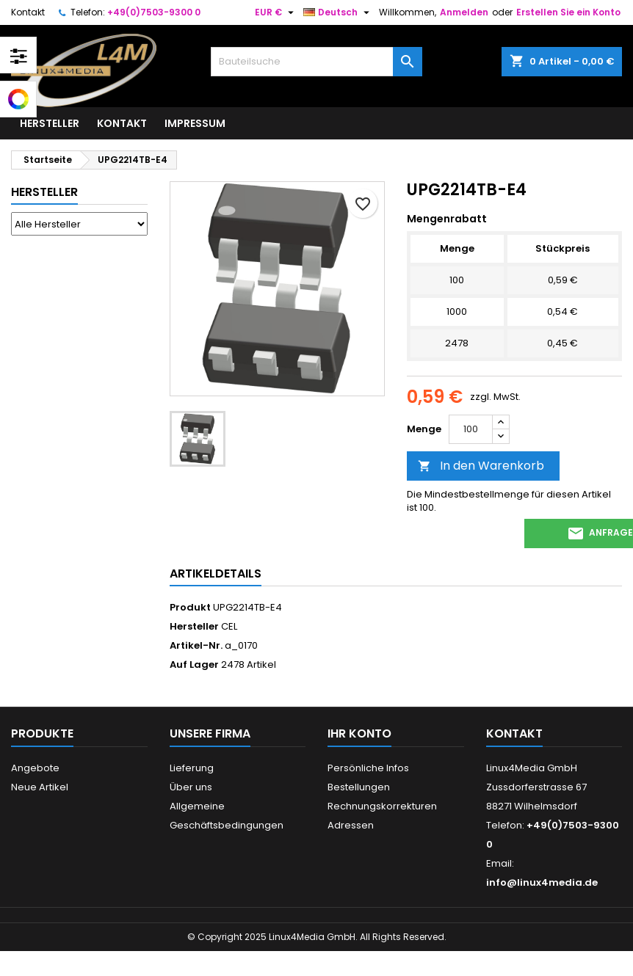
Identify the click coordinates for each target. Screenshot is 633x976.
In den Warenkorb (481, 465)
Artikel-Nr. (196, 645)
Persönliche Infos (368, 768)
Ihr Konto (359, 733)
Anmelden (464, 12)
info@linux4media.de (542, 882)
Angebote (35, 768)
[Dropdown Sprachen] (338, 12)
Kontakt (28, 12)
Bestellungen (359, 787)
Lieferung (192, 768)
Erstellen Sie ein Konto (568, 12)
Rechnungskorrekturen (382, 806)
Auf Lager (194, 664)
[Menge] (471, 429)
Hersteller (49, 123)
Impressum (194, 123)
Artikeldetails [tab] (215, 573)
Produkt (190, 607)
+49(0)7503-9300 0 (153, 12)
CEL (229, 626)
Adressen (351, 825)
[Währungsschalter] (276, 12)
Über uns (191, 787)
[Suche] (316, 61)
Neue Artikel (39, 787)
